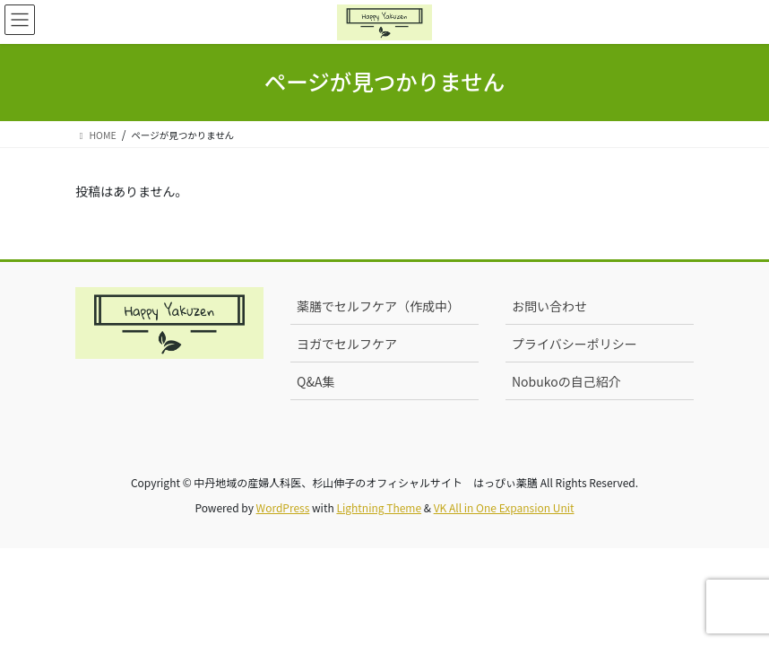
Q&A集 (315, 381)
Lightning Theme (378, 507)
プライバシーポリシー (574, 344)
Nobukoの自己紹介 (566, 381)
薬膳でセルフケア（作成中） (378, 306)
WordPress (283, 507)
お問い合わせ (549, 306)
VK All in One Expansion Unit (504, 507)
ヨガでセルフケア (347, 344)
